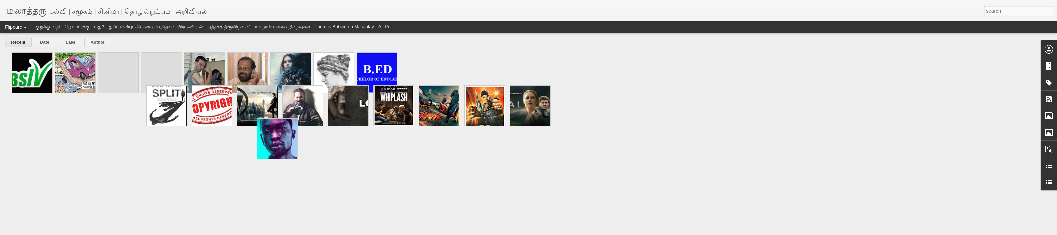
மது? (99, 26)
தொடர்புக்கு (77, 26)
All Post (386, 26)
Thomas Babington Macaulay (344, 26)
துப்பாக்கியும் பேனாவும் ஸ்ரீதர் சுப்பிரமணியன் (156, 26)
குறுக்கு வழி (47, 26)
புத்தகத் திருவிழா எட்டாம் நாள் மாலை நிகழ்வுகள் (259, 26)
